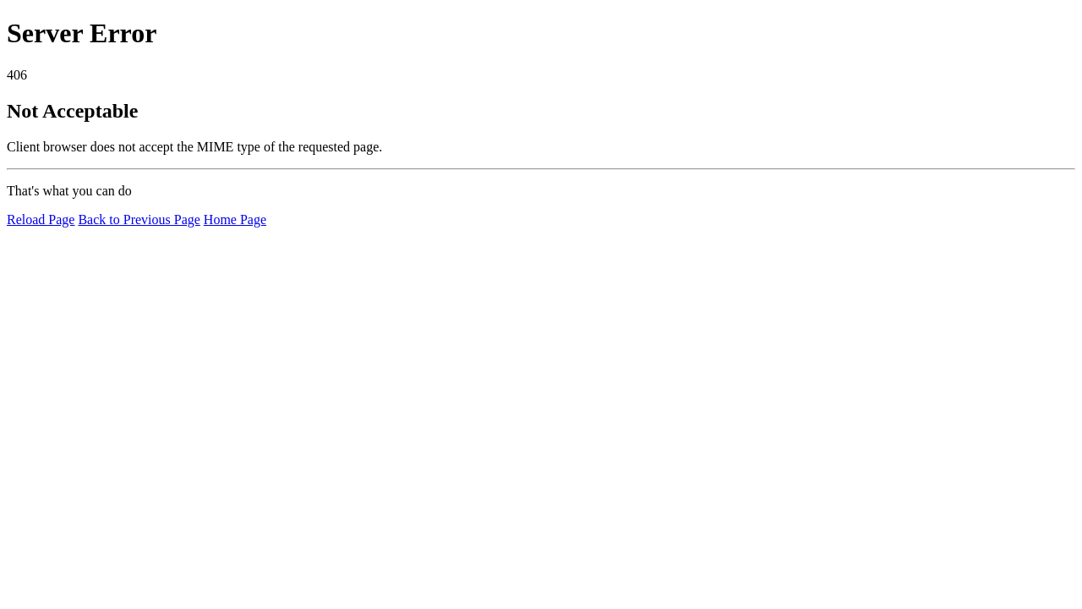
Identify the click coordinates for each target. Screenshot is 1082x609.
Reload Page (40, 219)
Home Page (235, 219)
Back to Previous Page (138, 219)
